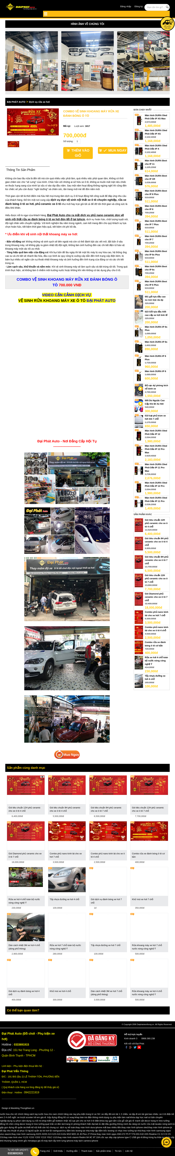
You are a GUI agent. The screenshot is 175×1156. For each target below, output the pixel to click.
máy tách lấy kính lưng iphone (58, 1140)
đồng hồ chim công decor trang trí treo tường (22, 1124)
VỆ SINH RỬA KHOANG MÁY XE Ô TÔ (51, 300)
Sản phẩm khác (103, 1151)
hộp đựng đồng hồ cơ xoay (60, 1117)
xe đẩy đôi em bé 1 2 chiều (115, 1114)
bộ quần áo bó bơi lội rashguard (47, 1130)
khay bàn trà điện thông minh (89, 1117)
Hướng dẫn (72, 1151)
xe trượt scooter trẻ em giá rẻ (31, 1117)
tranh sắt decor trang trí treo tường (152, 1120)
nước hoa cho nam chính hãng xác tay (57, 1114)
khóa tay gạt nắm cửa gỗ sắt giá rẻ (117, 1120)
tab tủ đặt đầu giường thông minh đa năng (116, 1124)
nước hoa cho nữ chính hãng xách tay (19, 1114)
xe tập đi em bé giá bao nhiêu (143, 1114)
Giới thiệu (58, 1151)
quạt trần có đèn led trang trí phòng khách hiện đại (70, 1124)
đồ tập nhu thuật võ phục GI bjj (15, 1130)
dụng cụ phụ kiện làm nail (117, 1117)
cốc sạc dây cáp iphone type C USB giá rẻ (121, 1137)
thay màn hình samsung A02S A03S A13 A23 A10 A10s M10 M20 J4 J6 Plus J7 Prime (54, 1134)
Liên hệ (128, 1151)
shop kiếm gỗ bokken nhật (55, 1120)
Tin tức (118, 1151)
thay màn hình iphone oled (135, 1127)
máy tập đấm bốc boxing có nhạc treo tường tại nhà (115, 1130)
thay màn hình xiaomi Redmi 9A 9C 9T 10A (79, 1137)
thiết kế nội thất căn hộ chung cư (42, 1127)
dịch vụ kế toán (67, 1127)
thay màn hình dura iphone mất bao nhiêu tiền (98, 1127)
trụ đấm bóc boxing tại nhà (76, 1130)
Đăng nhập (125, 6)
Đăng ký (138, 6)
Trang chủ (45, 1151)
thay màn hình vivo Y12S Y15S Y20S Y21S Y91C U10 (30, 1137)
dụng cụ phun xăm (16, 1120)
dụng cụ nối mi (33, 1120)
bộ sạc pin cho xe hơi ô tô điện (84, 1120)
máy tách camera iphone (86, 1140)
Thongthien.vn (27, 1108)
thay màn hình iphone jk (160, 1127)
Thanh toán (86, 1151)
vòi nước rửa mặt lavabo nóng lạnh (154, 1124)
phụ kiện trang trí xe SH (88, 1114)
